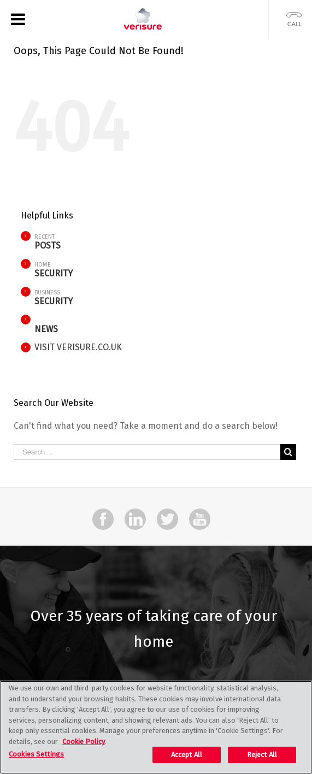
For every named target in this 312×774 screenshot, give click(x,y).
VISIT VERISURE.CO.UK (78, 347)
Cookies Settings (36, 754)
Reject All (262, 755)
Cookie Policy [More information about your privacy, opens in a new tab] (83, 741)
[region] (156, 727)
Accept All (186, 755)
